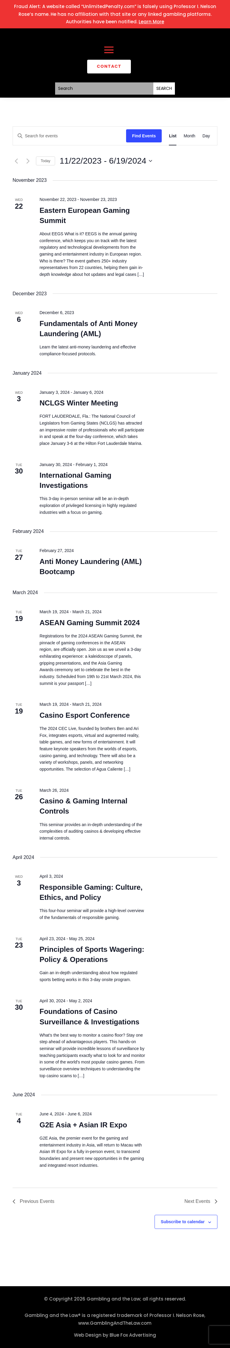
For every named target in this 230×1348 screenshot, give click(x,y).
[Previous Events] (16, 161)
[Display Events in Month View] (189, 136)
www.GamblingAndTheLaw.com (115, 1323)
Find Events (144, 135)
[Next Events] (27, 161)
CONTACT (109, 66)
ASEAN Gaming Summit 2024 (90, 623)
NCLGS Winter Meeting (79, 403)
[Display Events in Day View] (206, 136)
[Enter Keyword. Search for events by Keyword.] (69, 136)
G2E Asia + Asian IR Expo (83, 1125)
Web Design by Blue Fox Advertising (115, 1335)
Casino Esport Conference (85, 715)
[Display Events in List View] (172, 136)
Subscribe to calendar (183, 1221)
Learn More (151, 22)
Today (45, 161)
